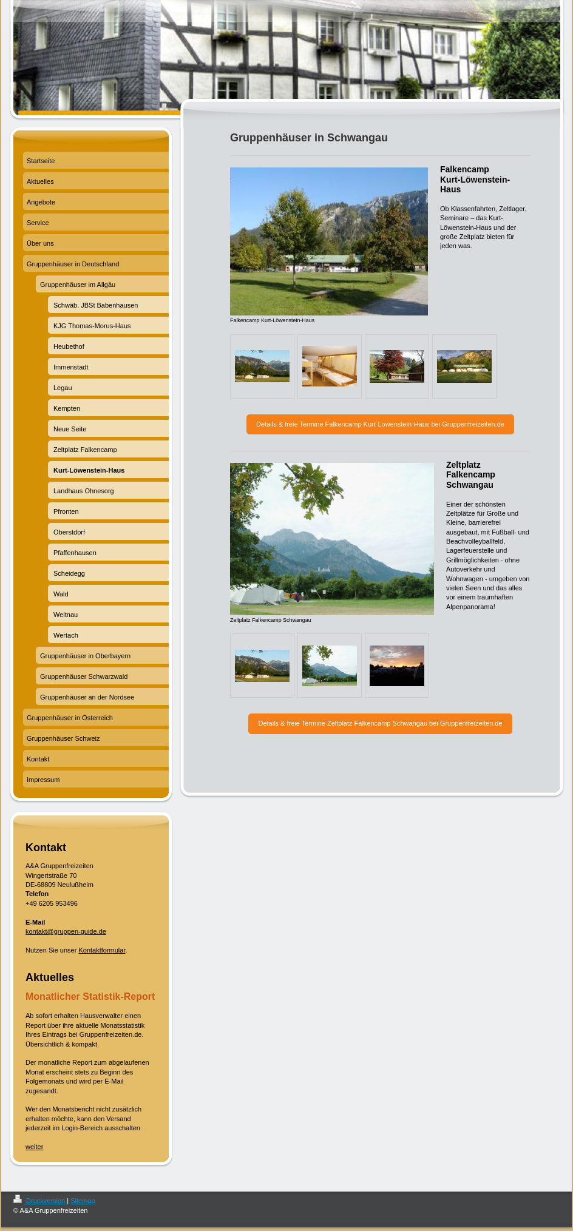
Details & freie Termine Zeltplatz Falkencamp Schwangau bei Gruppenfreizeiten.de (380, 723)
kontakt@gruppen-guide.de (65, 931)
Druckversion (40, 1200)
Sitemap (82, 1200)
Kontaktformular (101, 950)
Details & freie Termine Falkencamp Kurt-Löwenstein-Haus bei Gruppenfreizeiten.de (380, 424)
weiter (34, 1146)
